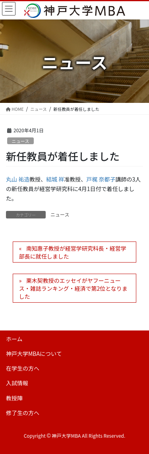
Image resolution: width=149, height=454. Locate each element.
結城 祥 (55, 179)
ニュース (20, 141)
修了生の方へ (22, 413)
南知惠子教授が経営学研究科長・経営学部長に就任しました (72, 252)
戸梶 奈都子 (100, 179)
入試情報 (17, 383)
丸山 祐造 (17, 179)
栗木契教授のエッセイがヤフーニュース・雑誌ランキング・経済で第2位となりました (73, 288)
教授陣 (14, 398)
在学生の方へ (22, 368)
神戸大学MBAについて (34, 353)
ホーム (14, 339)
